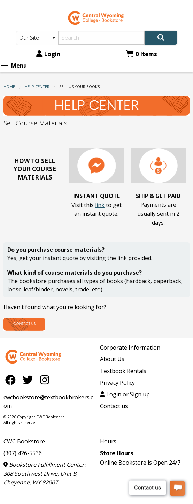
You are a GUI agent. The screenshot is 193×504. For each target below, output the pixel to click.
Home (9, 86)
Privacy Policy (117, 383)
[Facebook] (12, 379)
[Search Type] (37, 38)
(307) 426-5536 (22, 453)
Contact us (114, 406)
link (100, 205)
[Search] (102, 38)
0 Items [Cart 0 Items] (141, 54)
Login (48, 54)
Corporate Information (130, 347)
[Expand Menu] (4, 65)
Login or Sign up (125, 394)
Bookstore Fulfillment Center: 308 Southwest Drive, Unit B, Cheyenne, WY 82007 (44, 473)
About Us (112, 359)
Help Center (37, 86)
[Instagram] (44, 379)
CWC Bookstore (24, 441)
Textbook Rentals (123, 371)
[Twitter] (30, 379)
